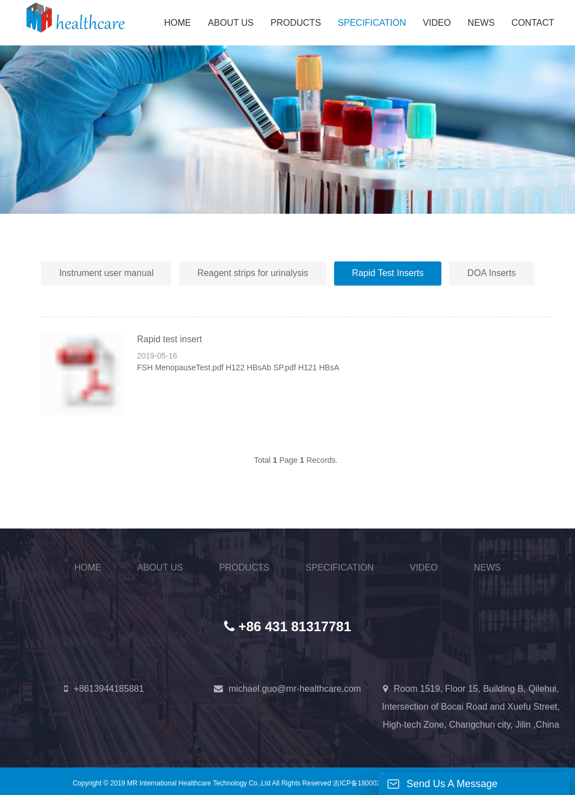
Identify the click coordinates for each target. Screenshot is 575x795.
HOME (177, 22)
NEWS (481, 22)
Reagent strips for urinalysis (252, 273)
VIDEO (437, 22)
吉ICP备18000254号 (363, 783)
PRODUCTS (296, 22)
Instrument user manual (106, 273)
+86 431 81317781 (294, 626)
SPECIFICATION (372, 22)
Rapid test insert (169, 339)
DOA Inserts (491, 273)
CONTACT (533, 22)
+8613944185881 (109, 688)
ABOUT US (231, 22)
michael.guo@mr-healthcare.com (295, 688)
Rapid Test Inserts (388, 273)
